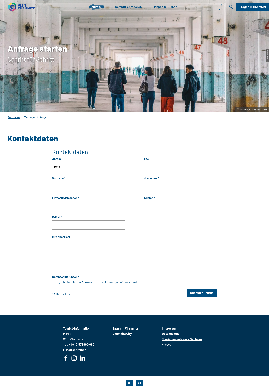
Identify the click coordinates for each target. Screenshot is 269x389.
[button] (252, 7)
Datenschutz (170, 334)
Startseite (14, 117)
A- (129, 383)
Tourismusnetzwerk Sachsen (182, 339)
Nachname (151, 178)
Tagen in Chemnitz (125, 328)
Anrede (57, 158)
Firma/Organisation (65, 197)
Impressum (169, 328)
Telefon (149, 197)
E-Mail (57, 217)
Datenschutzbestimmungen (101, 282)
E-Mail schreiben (74, 350)
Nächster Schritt (201, 293)
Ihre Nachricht (61, 236)
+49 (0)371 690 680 (81, 344)
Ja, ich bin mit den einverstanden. (98, 282)
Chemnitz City (122, 334)
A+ (139, 383)
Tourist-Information (76, 328)
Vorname (58, 178)
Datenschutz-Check (65, 276)
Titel (146, 158)
